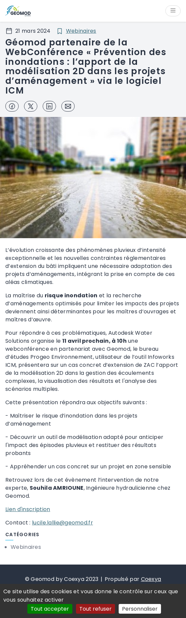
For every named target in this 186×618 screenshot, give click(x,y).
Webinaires (81, 31)
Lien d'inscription (27, 509)
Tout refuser (95, 609)
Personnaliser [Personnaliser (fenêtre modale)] (140, 609)
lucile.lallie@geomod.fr (62, 522)
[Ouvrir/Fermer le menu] (173, 10)
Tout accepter (50, 609)
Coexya (151, 579)
